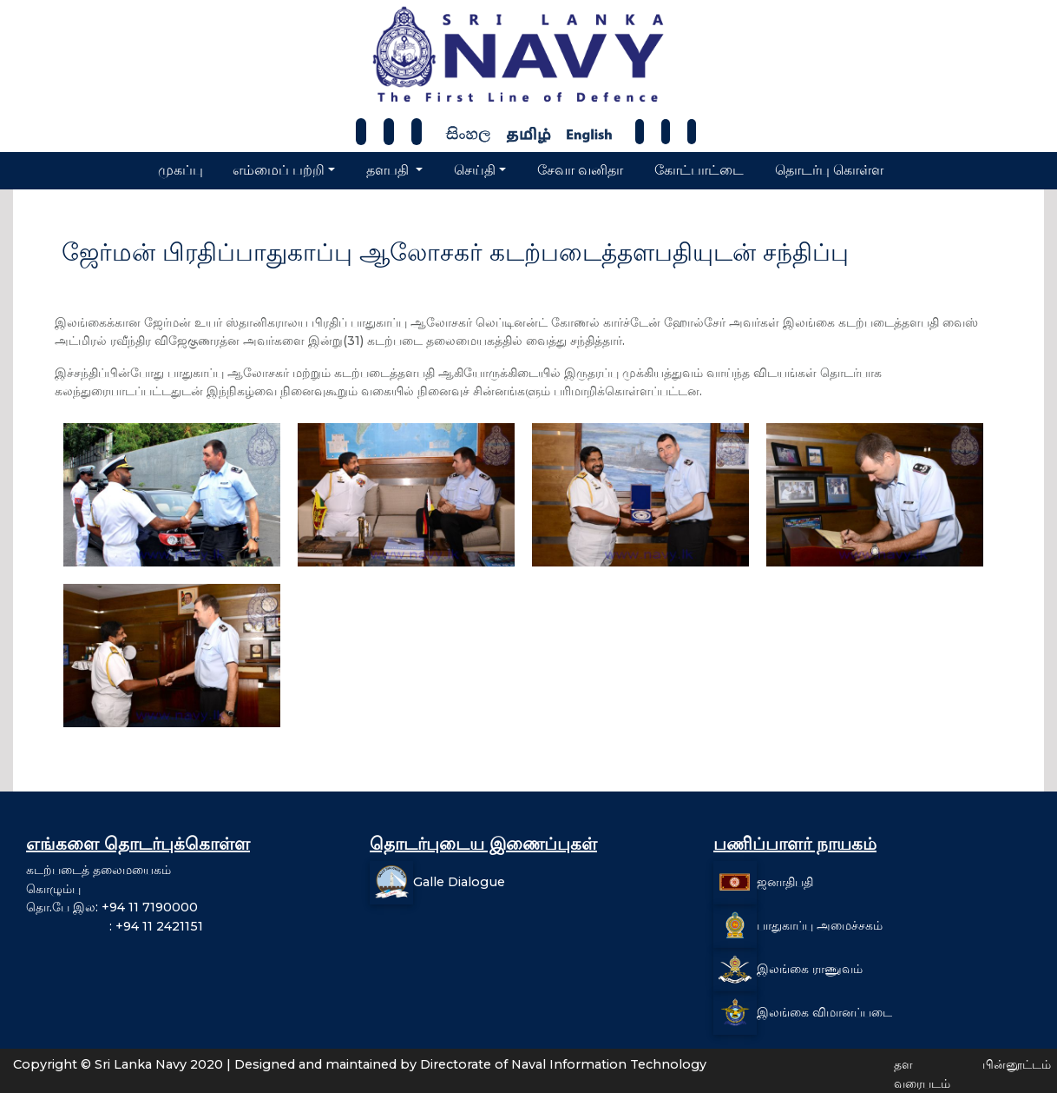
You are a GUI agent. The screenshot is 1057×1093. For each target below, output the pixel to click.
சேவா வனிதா (580, 170)
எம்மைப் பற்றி (279, 170)
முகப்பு (180, 170)
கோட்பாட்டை (699, 170)
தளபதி (389, 170)
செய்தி (475, 170)
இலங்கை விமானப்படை (824, 1012)
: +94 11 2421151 (114, 926)
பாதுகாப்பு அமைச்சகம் (820, 925)
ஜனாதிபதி (785, 882)
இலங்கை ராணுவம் (810, 969)
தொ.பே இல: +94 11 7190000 (112, 907)
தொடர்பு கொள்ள (829, 170)
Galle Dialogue (459, 882)
